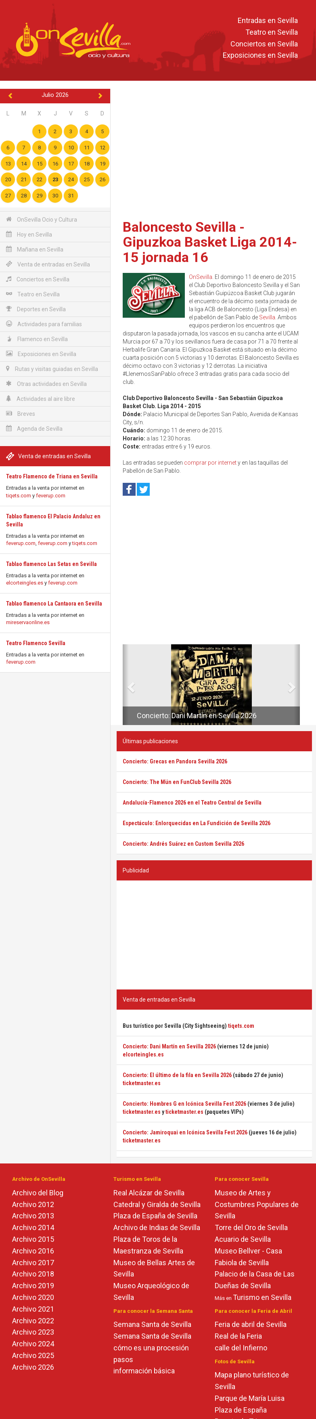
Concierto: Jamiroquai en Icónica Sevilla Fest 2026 (185, 1132)
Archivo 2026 (33, 1367)
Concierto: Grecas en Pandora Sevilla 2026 (175, 761)
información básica (144, 1371)
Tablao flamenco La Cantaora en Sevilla (54, 603)
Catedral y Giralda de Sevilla (157, 1204)
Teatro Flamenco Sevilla (35, 643)
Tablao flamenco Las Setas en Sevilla (51, 564)
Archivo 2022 (33, 1320)
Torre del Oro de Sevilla (251, 1227)
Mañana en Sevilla (34, 249)
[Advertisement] (214, 151)
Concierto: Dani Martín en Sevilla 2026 (197, 715)
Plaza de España (241, 1410)
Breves (20, 413)
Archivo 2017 (33, 1262)
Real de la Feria (238, 1336)
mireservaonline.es (28, 622)
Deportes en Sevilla (36, 309)
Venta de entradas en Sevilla (48, 264)
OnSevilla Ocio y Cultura (41, 219)
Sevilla (267, 317)
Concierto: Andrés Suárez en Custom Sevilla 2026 (183, 844)
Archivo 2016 (33, 1251)
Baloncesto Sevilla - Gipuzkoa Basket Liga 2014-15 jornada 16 (210, 242)
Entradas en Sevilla (268, 20)
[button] (126, 684)
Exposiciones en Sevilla (260, 55)
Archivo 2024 (33, 1343)
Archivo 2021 (33, 1309)
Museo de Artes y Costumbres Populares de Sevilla (257, 1204)
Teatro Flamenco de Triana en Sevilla (52, 476)
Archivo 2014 (33, 1227)
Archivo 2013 (33, 1215)
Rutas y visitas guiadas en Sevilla (52, 368)
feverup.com (50, 496)
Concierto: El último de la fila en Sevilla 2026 (177, 1075)
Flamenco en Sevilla (37, 338)
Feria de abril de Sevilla (251, 1324)
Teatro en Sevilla (271, 32)
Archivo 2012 (33, 1204)
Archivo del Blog (37, 1192)
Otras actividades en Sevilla (46, 383)
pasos (123, 1359)
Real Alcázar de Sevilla (148, 1192)
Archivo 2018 (33, 1274)
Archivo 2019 (33, 1285)
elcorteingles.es (24, 583)
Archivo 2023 (33, 1332)
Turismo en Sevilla (262, 1297)
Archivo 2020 (33, 1297)
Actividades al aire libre (40, 398)
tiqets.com (18, 496)
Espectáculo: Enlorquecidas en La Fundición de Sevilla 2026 (196, 823)
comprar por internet (210, 462)
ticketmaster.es (142, 1083)
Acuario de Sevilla (243, 1239)
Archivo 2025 (33, 1355)
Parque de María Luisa (250, 1398)
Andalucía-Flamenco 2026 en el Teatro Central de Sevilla (192, 802)
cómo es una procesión (151, 1348)
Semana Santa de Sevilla (152, 1324)
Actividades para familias (44, 324)
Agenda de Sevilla (34, 428)
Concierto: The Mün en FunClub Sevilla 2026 (177, 782)
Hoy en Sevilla (29, 234)
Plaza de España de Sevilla (155, 1215)
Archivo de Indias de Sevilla (156, 1227)
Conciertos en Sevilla (264, 44)
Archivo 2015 (33, 1239)
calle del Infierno (241, 1348)
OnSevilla (200, 277)
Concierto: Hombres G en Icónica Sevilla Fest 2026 (184, 1103)
